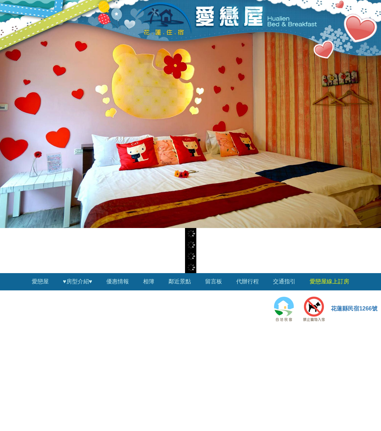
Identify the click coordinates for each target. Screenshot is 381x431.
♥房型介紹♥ (77, 281)
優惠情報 (117, 281)
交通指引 (284, 281)
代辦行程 (247, 281)
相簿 (148, 281)
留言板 (213, 281)
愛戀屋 (40, 281)
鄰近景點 (179, 281)
